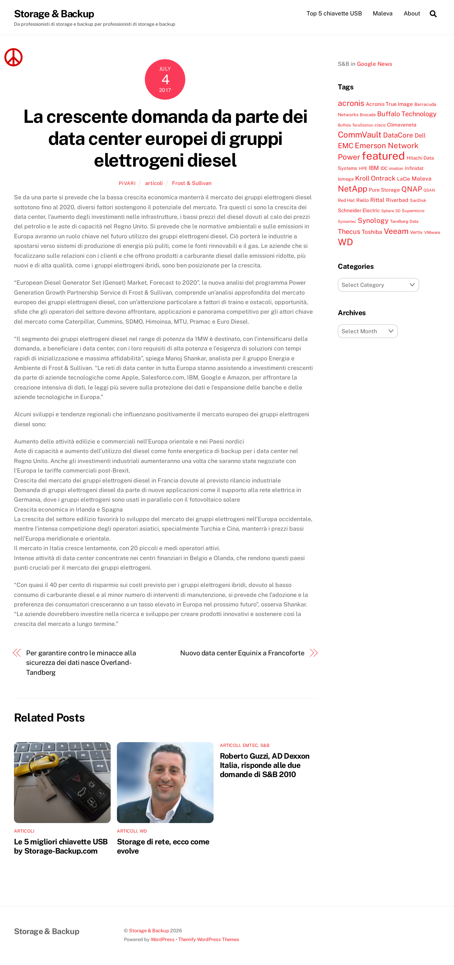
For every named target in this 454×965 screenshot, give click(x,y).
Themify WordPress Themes (208, 939)
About (412, 13)
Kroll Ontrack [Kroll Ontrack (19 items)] (375, 178)
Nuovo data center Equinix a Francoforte (242, 653)
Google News (374, 64)
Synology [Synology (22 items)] (373, 220)
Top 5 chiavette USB (334, 13)
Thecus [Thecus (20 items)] (349, 231)
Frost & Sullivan (191, 183)
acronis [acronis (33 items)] (351, 103)
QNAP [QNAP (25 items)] (411, 189)
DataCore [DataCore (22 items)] (398, 135)
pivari (127, 183)
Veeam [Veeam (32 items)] (396, 231)
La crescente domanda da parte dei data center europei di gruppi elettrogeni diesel (165, 138)
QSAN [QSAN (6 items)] (429, 190)
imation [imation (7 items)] (396, 168)
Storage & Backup (149, 930)
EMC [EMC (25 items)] (345, 145)
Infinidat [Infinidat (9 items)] (414, 168)
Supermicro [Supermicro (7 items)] (413, 210)
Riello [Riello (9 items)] (362, 200)
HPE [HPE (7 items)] (363, 168)
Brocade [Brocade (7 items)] (368, 114)
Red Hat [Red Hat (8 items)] (346, 200)
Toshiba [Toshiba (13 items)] (372, 231)
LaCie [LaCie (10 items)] (403, 179)
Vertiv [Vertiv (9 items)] (416, 232)
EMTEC (250, 745)
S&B (265, 745)
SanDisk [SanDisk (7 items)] (418, 200)
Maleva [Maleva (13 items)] (422, 178)
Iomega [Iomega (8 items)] (346, 179)
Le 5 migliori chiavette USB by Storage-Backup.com (61, 846)
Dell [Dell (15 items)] (420, 135)
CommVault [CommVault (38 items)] (360, 134)
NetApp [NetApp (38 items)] (352, 188)
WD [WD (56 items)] (345, 242)
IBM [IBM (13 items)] (374, 167)
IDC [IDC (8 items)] (383, 168)
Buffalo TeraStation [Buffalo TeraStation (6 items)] (355, 125)
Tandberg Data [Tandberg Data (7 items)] (404, 221)
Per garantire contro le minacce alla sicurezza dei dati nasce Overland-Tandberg (81, 662)
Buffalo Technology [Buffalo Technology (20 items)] (407, 114)
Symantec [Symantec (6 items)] (347, 221)
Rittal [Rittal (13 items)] (377, 199)
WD (143, 831)
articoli (154, 183)
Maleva (383, 13)
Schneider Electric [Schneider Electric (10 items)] (359, 210)
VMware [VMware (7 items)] (432, 232)
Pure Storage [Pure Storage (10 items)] (384, 190)
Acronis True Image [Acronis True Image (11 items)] (389, 104)
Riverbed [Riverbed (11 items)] (397, 200)
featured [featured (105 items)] (383, 155)
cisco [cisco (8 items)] (380, 125)
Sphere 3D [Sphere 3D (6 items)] (390, 211)
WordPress (163, 939)
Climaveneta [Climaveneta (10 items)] (402, 125)
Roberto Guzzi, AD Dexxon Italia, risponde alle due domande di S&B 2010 (265, 765)
